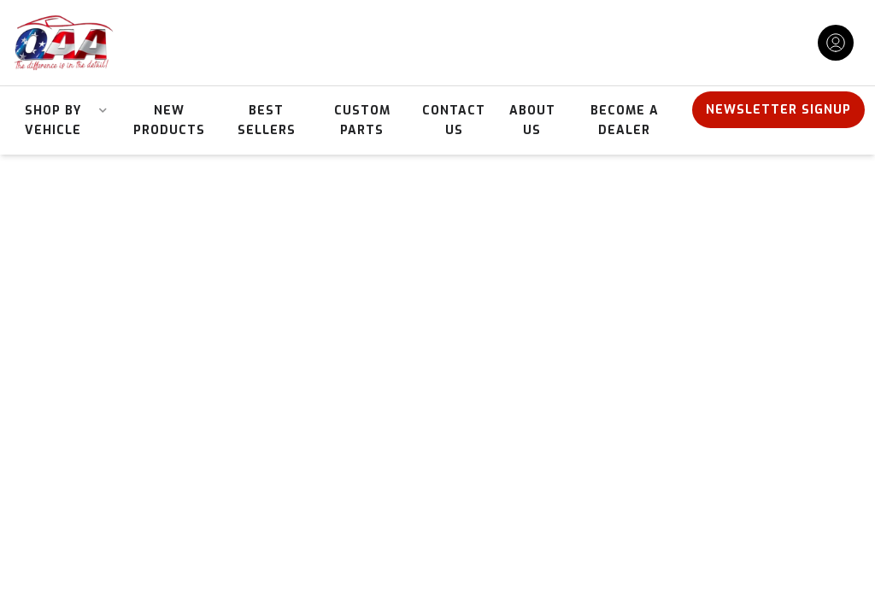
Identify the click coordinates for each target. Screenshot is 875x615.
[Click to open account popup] (836, 43)
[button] (59, 120)
